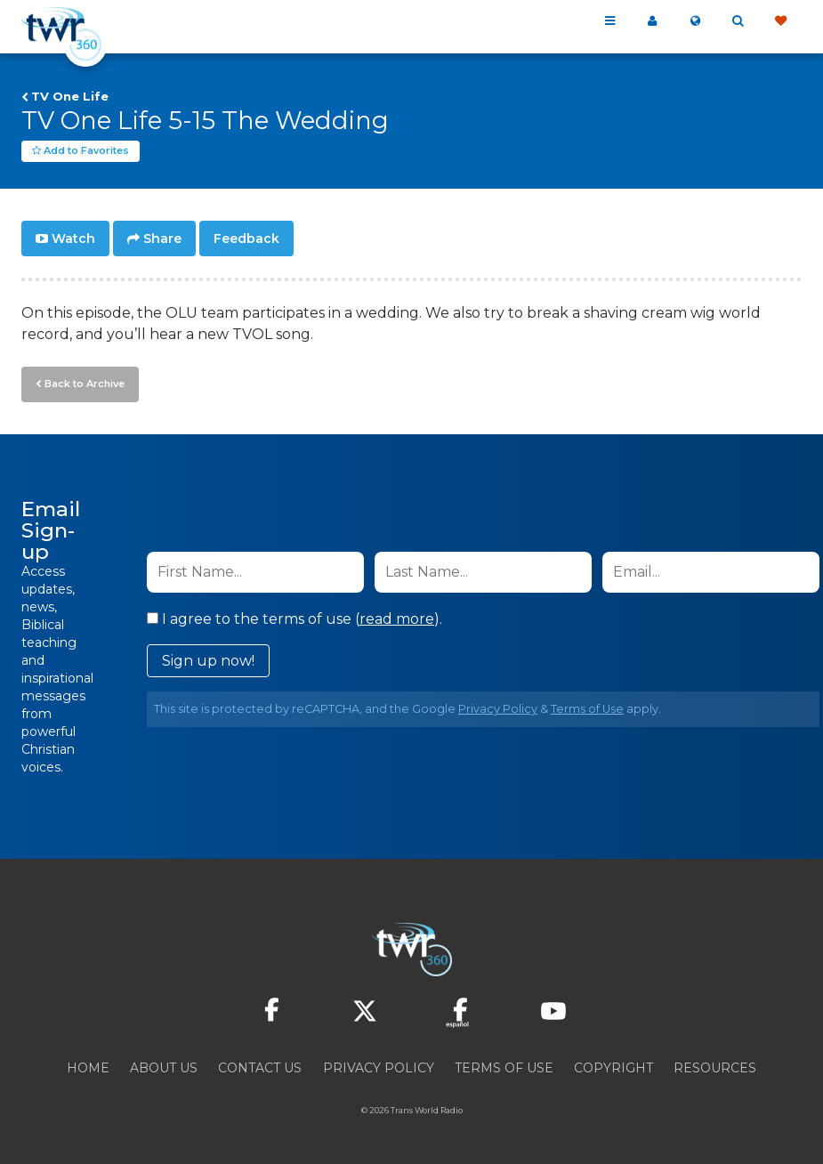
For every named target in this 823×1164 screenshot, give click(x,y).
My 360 (652, 21)
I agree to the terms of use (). (294, 618)
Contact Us (260, 1068)
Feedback (246, 238)
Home (88, 1068)
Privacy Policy (497, 708)
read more (396, 618)
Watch (73, 238)
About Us (164, 1068)
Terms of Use (587, 708)
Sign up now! (208, 660)
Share (162, 238)
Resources (715, 1068)
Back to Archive (84, 383)
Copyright (613, 1068)
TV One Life (70, 96)
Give (780, 21)
